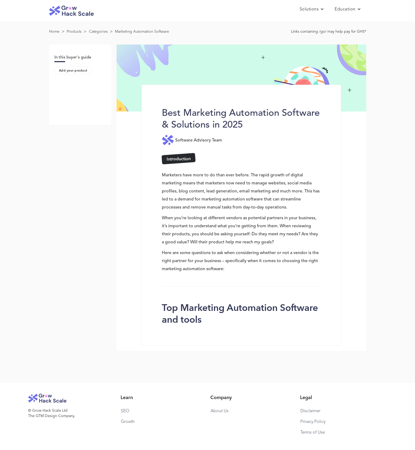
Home (54, 32)
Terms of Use (312, 432)
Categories (98, 32)
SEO (125, 411)
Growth (128, 422)
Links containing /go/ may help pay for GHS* (328, 32)
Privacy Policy (313, 422)
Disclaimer (310, 411)
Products (74, 32)
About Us (220, 411)
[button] (312, 9)
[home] (71, 11)
